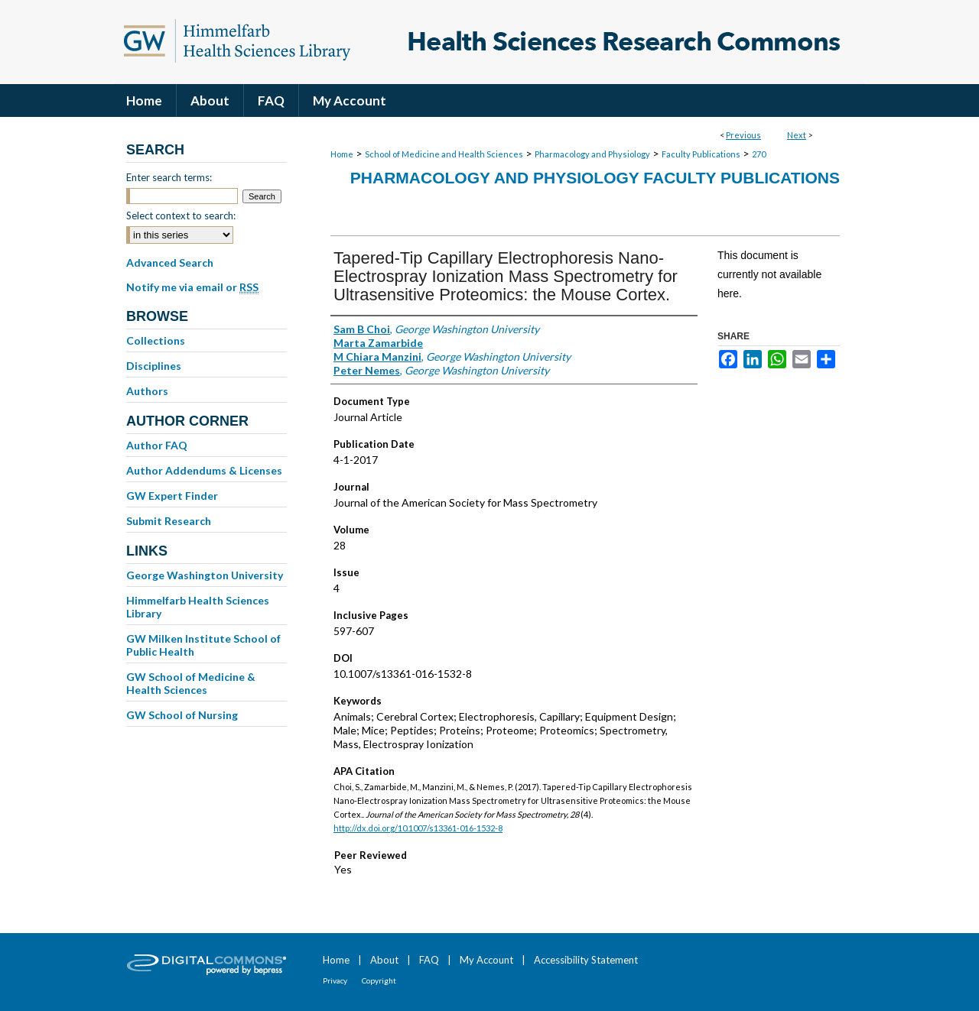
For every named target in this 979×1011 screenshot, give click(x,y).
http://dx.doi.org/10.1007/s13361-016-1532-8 (418, 828)
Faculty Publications (701, 154)
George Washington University (204, 575)
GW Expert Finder (172, 495)
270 (759, 154)
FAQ (429, 960)
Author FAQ (156, 445)
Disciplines (153, 365)
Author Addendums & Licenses (204, 470)
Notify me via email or (192, 287)
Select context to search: (181, 215)
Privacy (335, 980)
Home (341, 154)
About (384, 960)
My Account (486, 960)
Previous (743, 135)
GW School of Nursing (182, 714)
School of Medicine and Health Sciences (444, 154)
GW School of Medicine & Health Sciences (190, 683)
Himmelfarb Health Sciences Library (197, 607)
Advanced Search (169, 262)
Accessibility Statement (586, 960)
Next (796, 135)
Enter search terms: (169, 177)
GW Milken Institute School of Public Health (203, 645)
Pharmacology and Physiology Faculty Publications (595, 177)
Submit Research (168, 520)
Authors (147, 390)
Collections (155, 340)
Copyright (379, 980)
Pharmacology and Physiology (592, 154)
